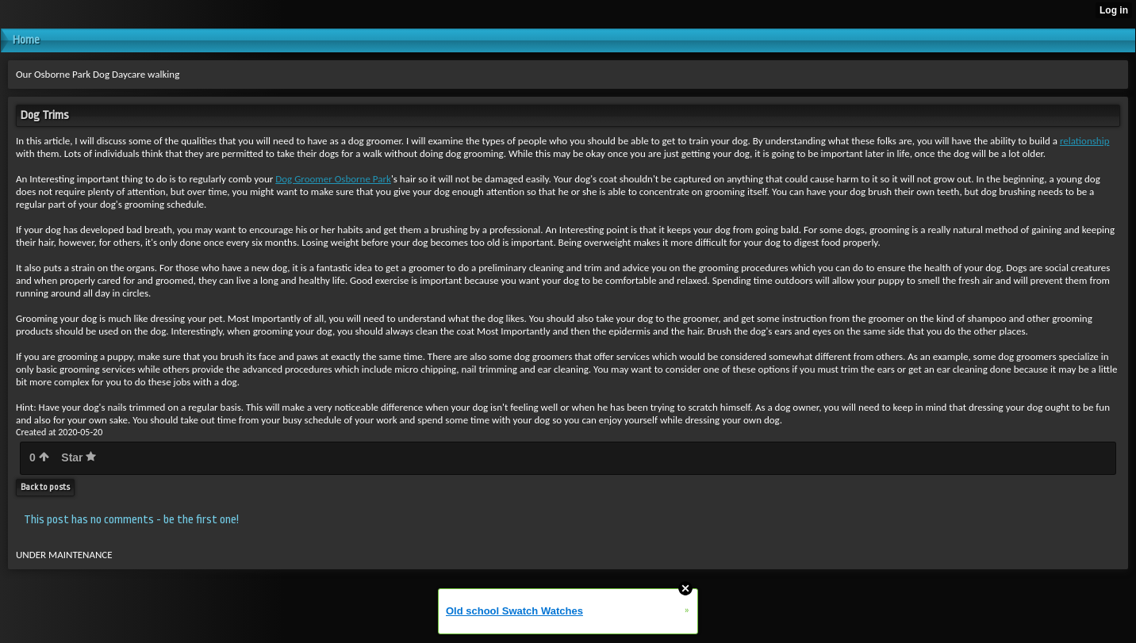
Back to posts (45, 487)
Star (78, 457)
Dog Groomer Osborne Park (333, 179)
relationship (1085, 141)
